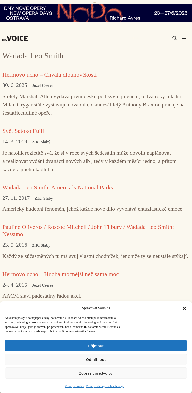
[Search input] (151, 38)
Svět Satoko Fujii (23, 131)
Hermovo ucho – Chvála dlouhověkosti (49, 74)
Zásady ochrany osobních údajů (105, 386)
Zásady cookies (74, 386)
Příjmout (96, 345)
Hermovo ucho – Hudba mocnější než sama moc (60, 274)
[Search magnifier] (174, 38)
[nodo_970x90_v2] (96, 13)
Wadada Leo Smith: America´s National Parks (57, 187)
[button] (184, 307)
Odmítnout (96, 359)
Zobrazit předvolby (96, 373)
